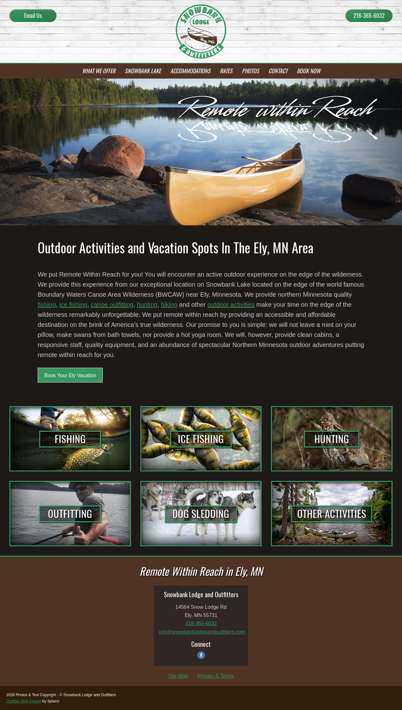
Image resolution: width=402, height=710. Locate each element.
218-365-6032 (369, 15)
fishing (47, 304)
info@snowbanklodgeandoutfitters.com (202, 632)
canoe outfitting (112, 304)
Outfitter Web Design (23, 701)
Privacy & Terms (216, 676)
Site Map (178, 676)
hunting (147, 304)
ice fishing (73, 304)
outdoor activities (230, 304)
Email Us (33, 15)
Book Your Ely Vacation (70, 375)
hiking (169, 304)
